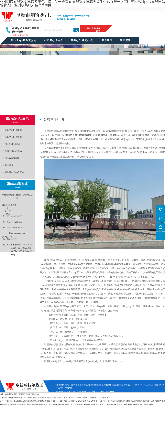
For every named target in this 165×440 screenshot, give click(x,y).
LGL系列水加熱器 (13, 144)
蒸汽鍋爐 (9, 165)
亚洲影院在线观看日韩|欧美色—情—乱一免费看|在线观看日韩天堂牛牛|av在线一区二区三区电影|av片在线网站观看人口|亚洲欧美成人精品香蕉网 (54, 398)
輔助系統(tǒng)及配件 (14, 172)
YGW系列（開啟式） (14, 130)
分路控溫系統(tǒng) (13, 151)
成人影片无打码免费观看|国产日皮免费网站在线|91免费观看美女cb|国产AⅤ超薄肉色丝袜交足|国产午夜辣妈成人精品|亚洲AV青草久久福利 (102, 404)
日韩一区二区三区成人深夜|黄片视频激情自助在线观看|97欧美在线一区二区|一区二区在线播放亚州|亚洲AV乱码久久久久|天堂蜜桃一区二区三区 (53, 401)
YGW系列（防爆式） (14, 137)
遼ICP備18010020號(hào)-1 (80, 392)
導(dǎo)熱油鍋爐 (12, 158)
